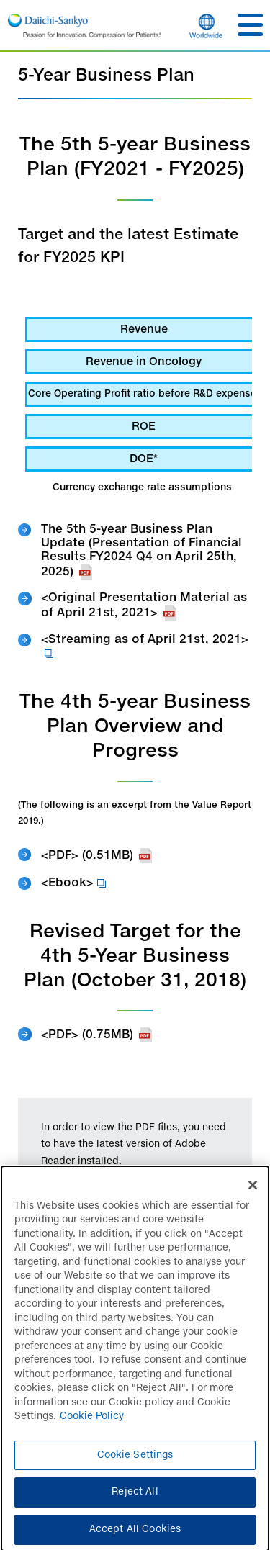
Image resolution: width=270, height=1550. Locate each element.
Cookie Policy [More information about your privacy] (92, 1422)
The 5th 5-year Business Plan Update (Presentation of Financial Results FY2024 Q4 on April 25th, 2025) (141, 552)
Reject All (135, 1497)
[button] (250, 25)
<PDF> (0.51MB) (96, 855)
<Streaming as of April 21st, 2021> (144, 647)
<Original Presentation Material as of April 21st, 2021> (144, 606)
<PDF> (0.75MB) (96, 1034)
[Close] (253, 1190)
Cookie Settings (135, 1461)
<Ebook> (73, 884)
